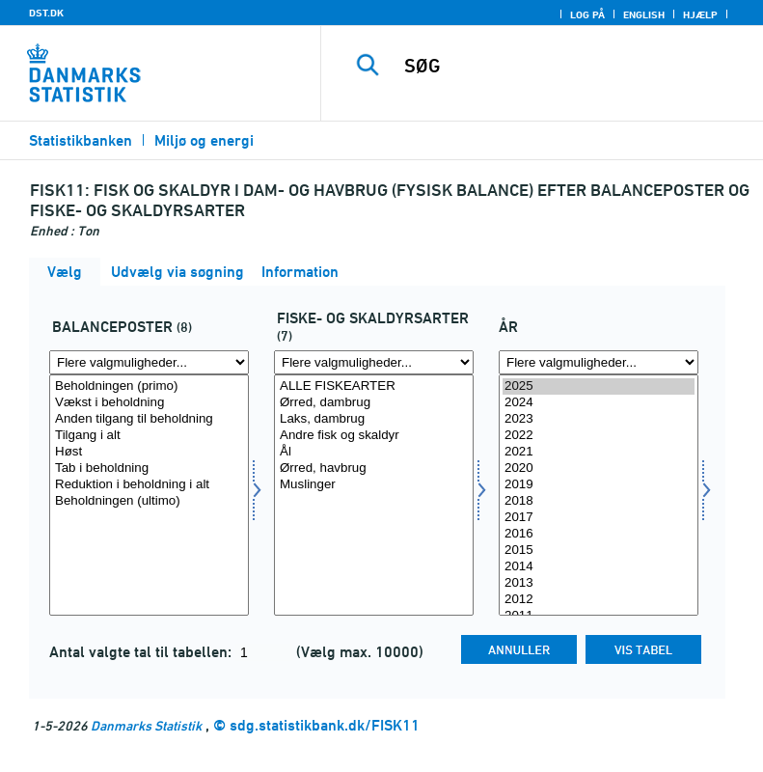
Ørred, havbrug (374, 468)
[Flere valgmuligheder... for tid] (598, 362)
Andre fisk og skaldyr (374, 435)
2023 (599, 419)
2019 (599, 485)
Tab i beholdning (149, 468)
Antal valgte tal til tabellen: (142, 652)
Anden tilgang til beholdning (149, 419)
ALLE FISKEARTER (374, 386)
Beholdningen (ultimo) (149, 501)
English (644, 14)
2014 (599, 567)
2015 (599, 550)
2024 (599, 403)
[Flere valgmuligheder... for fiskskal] (374, 362)
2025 (599, 386)
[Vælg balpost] (149, 495)
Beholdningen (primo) (149, 386)
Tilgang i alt (149, 435)
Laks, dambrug (374, 419)
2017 (599, 518)
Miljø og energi (204, 140)
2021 (599, 452)
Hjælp (700, 14)
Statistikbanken (80, 140)
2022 (599, 435)
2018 (599, 501)
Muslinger (374, 485)
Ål (374, 452)
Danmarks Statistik (146, 725)
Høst (149, 452)
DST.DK (46, 12)
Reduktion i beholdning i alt (149, 485)
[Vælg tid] (598, 495)
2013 (599, 583)
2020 (599, 468)
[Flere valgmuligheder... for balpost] (149, 362)
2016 (599, 534)
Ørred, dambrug (374, 403)
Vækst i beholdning (149, 403)
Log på (587, 14)
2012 (599, 600)
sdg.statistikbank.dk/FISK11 (325, 725)
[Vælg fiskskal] (374, 495)
